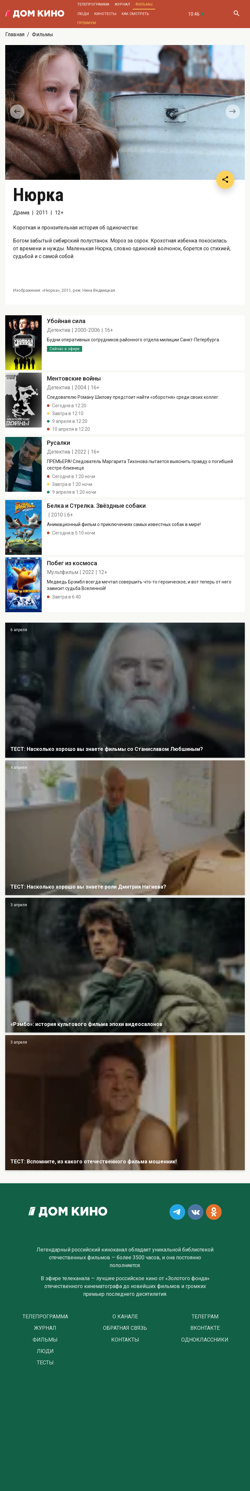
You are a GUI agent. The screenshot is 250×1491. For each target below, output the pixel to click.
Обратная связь (125, 1328)
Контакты (125, 1340)
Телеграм (205, 1317)
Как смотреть (135, 14)
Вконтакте (205, 1328)
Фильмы (144, 4)
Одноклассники (204, 1340)
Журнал (122, 4)
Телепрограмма (93, 4)
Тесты (45, 1363)
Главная (14, 34)
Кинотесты (105, 14)
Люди (83, 14)
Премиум (86, 23)
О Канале (125, 1317)
